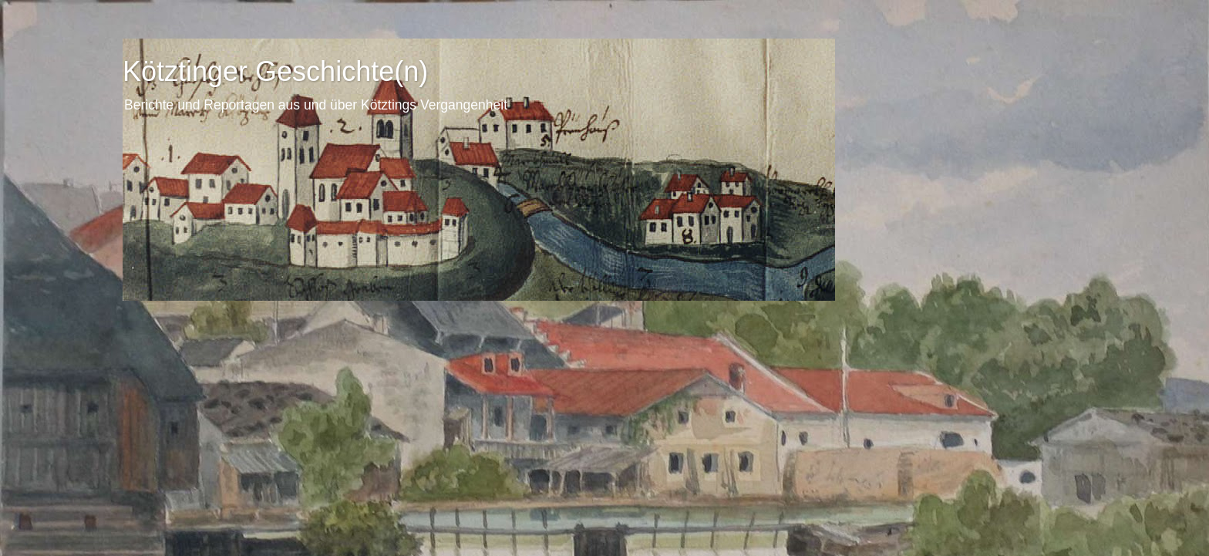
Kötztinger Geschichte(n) (275, 71)
